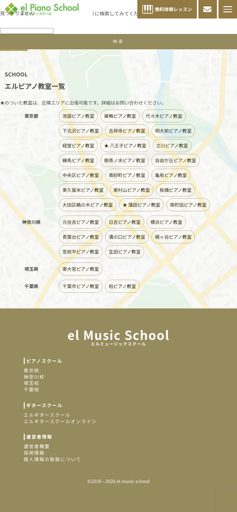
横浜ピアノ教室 (166, 222)
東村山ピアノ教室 (131, 190)
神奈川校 (34, 377)
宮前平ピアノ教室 (80, 251)
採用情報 (34, 452)
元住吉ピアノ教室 (80, 222)
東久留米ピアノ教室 (83, 190)
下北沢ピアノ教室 (80, 130)
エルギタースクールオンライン (60, 421)
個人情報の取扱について (52, 459)
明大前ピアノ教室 (173, 130)
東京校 (32, 370)
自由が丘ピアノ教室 (175, 160)
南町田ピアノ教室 (188, 204)
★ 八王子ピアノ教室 (125, 145)
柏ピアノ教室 (122, 286)
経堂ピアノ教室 (78, 145)
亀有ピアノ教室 (171, 175)
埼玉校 (32, 383)
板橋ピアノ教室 (176, 190)
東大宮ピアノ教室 (80, 269)
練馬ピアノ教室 (78, 160)
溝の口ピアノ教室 (127, 236)
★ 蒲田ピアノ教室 (141, 204)
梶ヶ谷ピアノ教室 (173, 236)
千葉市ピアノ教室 (80, 286)
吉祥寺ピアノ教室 (127, 130)
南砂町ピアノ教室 (127, 175)
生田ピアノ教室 (125, 251)
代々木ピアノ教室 (164, 116)
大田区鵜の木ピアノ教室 (87, 204)
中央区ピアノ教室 (80, 175)
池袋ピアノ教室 (78, 116)
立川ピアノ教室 (172, 145)
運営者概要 (37, 446)
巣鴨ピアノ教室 (120, 116)
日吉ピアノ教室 (125, 222)
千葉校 (32, 389)
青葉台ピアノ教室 (80, 236)
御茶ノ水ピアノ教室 (124, 160)
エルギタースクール (47, 414)
